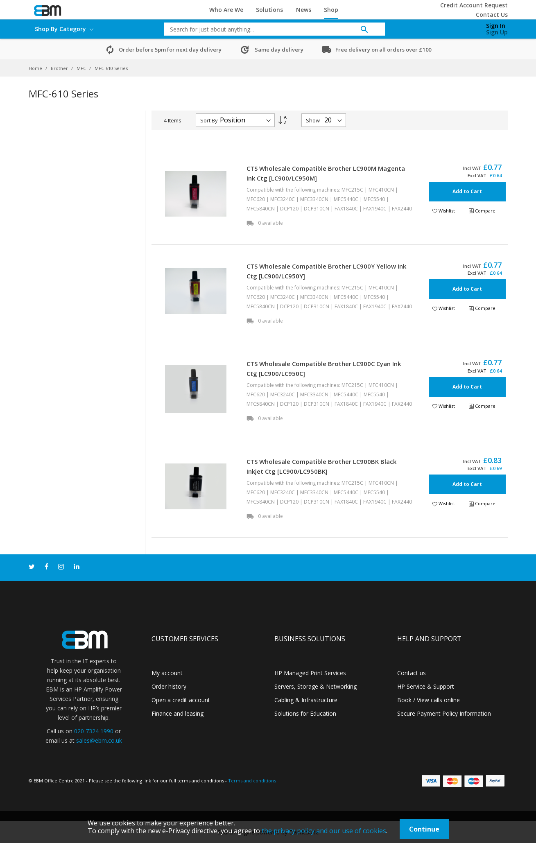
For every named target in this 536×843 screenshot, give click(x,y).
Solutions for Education (305, 713)
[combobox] (268, 29)
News (303, 10)
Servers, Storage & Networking (315, 686)
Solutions (269, 10)
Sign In (495, 25)
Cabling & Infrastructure (305, 700)
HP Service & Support (425, 686)
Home (36, 68)
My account (167, 673)
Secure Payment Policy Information (444, 713)
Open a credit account (181, 700)
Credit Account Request (474, 5)
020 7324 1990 (93, 731)
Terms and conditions (252, 780)
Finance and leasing (178, 713)
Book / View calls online (428, 700)
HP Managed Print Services (310, 673)
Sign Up (497, 32)
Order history (169, 686)
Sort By (209, 120)
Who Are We (226, 10)
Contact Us (492, 14)
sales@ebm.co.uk (99, 740)
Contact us (411, 673)
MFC (82, 68)
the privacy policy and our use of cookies (324, 830)
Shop (331, 10)
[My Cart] (454, 27)
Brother (60, 68)
